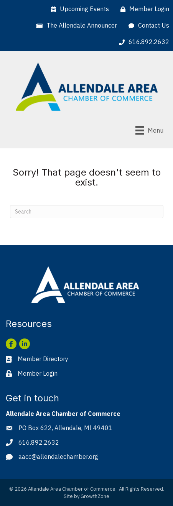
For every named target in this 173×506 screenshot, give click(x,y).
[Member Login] (143, 9)
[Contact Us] (147, 25)
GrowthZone (95, 496)
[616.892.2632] (142, 42)
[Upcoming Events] (78, 9)
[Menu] (149, 130)
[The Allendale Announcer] (74, 25)
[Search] (86, 211)
